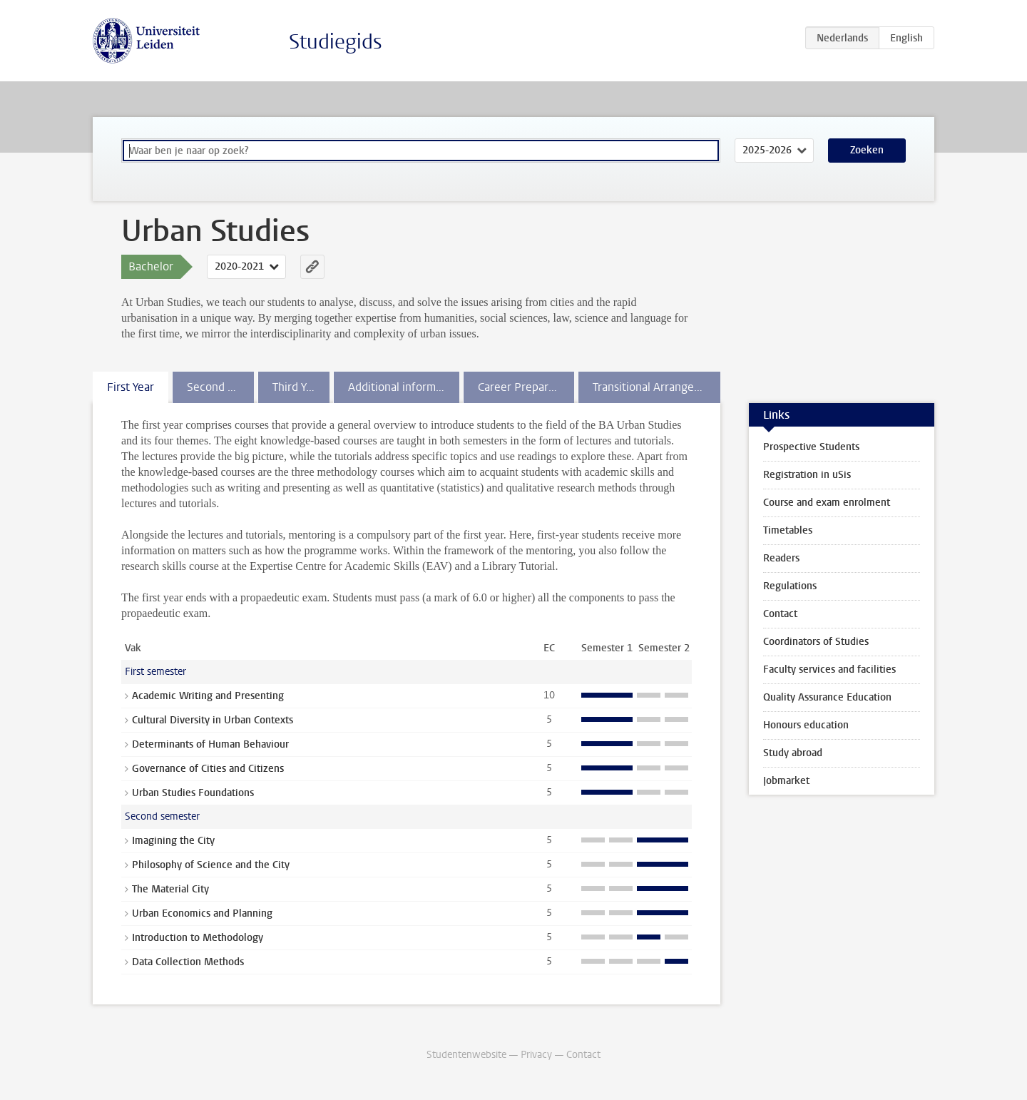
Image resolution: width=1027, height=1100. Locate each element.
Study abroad (792, 753)
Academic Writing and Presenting (208, 696)
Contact (780, 614)
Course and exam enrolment (826, 502)
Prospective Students (811, 447)
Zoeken (867, 150)
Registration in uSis (807, 475)
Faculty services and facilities (829, 669)
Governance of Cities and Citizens (208, 768)
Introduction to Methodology (197, 937)
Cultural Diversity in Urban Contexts (212, 720)
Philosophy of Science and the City (211, 865)
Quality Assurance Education (827, 697)
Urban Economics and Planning (202, 913)
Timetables (787, 530)
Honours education (806, 725)
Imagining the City (173, 840)
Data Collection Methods (188, 962)
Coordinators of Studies (816, 641)
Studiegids (335, 42)
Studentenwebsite (466, 1054)
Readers (781, 558)
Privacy (536, 1054)
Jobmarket (786, 781)
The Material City (170, 889)
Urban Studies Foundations (193, 793)
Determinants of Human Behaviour (210, 744)
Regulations (790, 586)
